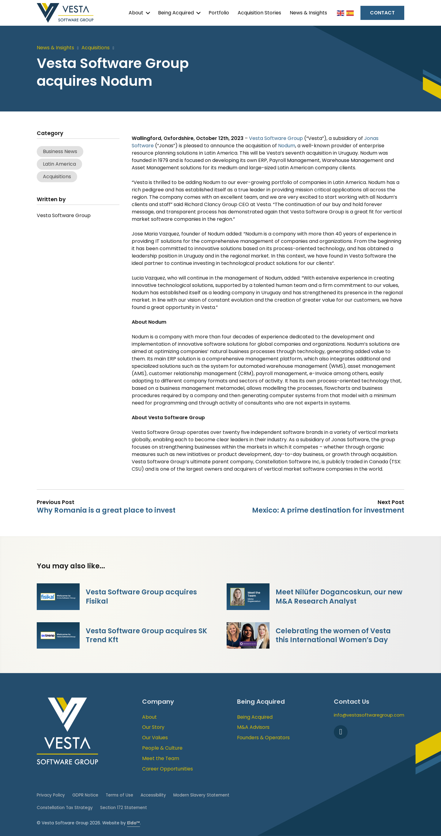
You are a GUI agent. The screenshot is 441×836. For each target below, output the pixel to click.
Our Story (153, 727)
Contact (382, 12)
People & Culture (162, 747)
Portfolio (219, 12)
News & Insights (308, 12)
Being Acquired (176, 12)
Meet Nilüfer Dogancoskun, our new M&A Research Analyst (339, 596)
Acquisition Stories (259, 12)
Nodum (286, 145)
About (136, 12)
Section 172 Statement (123, 808)
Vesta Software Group (276, 138)
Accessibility (153, 795)
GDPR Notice (85, 795)
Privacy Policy (51, 795)
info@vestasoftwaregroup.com (369, 715)
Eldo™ (133, 823)
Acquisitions (95, 47)
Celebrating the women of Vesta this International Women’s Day (333, 635)
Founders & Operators (263, 737)
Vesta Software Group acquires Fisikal (141, 596)
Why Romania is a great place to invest (106, 510)
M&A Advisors (253, 727)
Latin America (59, 164)
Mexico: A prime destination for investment (328, 510)
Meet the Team (160, 758)
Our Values (155, 737)
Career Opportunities (167, 768)
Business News (60, 151)
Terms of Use (119, 795)
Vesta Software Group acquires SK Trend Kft (146, 635)
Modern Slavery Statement (201, 795)
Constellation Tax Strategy (65, 808)
